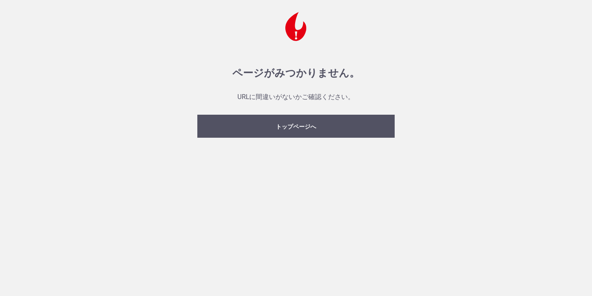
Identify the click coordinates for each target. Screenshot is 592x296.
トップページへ (296, 126)
